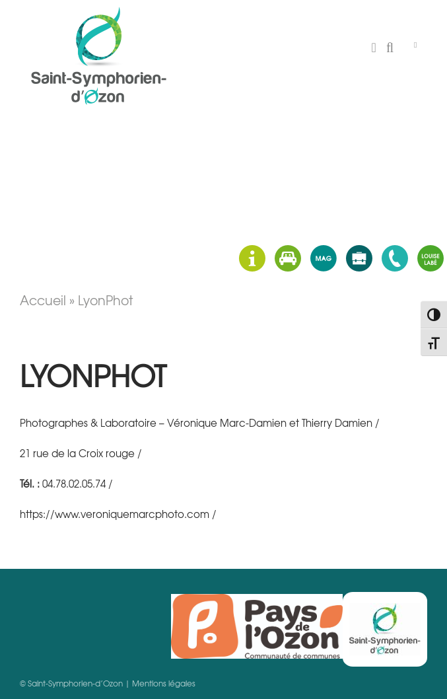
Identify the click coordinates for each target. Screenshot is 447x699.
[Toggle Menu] (415, 45)
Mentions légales (163, 683)
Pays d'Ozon (257, 626)
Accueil (43, 300)
